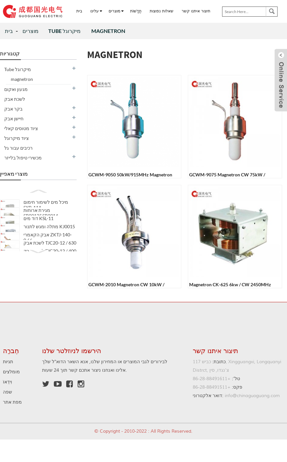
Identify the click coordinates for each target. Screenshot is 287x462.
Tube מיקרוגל (65, 31)
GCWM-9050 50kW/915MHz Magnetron (130, 174)
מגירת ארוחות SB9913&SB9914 (40, 216)
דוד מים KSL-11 (38, 225)
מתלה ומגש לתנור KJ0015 (49, 236)
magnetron (108, 31)
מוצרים (30, 31)
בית (9, 31)
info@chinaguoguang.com (236, 396)
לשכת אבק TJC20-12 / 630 (49, 259)
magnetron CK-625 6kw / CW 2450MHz (230, 284)
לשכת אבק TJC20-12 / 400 (49, 270)
